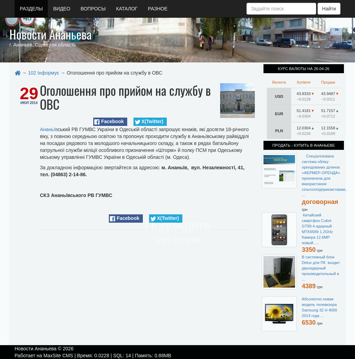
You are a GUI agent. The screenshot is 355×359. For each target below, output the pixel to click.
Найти (329, 8)
